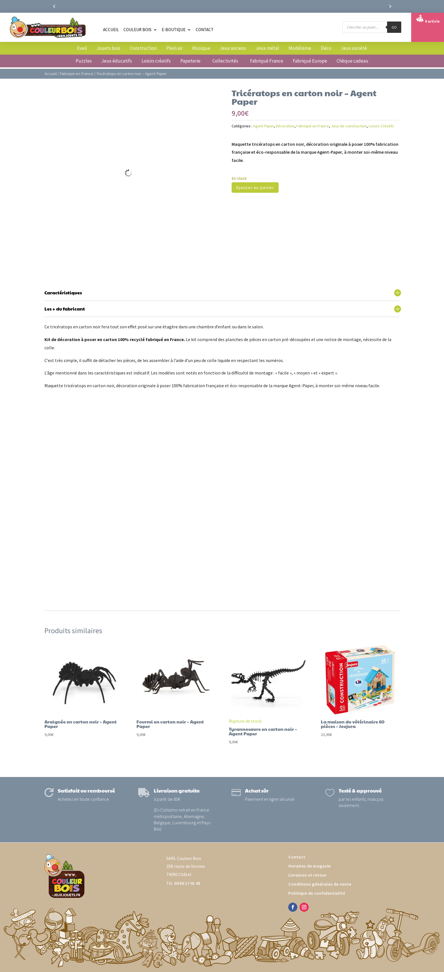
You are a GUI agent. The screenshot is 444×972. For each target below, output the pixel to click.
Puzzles (84, 61)
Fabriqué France (266, 61)
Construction (143, 48)
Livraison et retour (307, 875)
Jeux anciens (233, 48)
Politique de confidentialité (316, 893)
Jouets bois (108, 48)
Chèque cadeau (352, 61)
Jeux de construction (349, 126)
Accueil (111, 29)
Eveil (82, 48)
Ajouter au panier (255, 187)
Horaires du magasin (309, 866)
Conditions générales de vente (319, 884)
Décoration (285, 126)
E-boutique (173, 29)
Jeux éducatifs (116, 61)
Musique (201, 48)
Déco (326, 48)
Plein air (174, 48)
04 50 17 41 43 (187, 883)
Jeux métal (267, 48)
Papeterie (190, 61)
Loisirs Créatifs (381, 126)
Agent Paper (263, 126)
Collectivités (225, 61)
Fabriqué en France (76, 73)
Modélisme (300, 48)
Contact (205, 29)
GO (394, 27)
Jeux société (354, 48)
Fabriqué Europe (310, 61)
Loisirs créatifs (156, 61)
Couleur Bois (137, 29)
